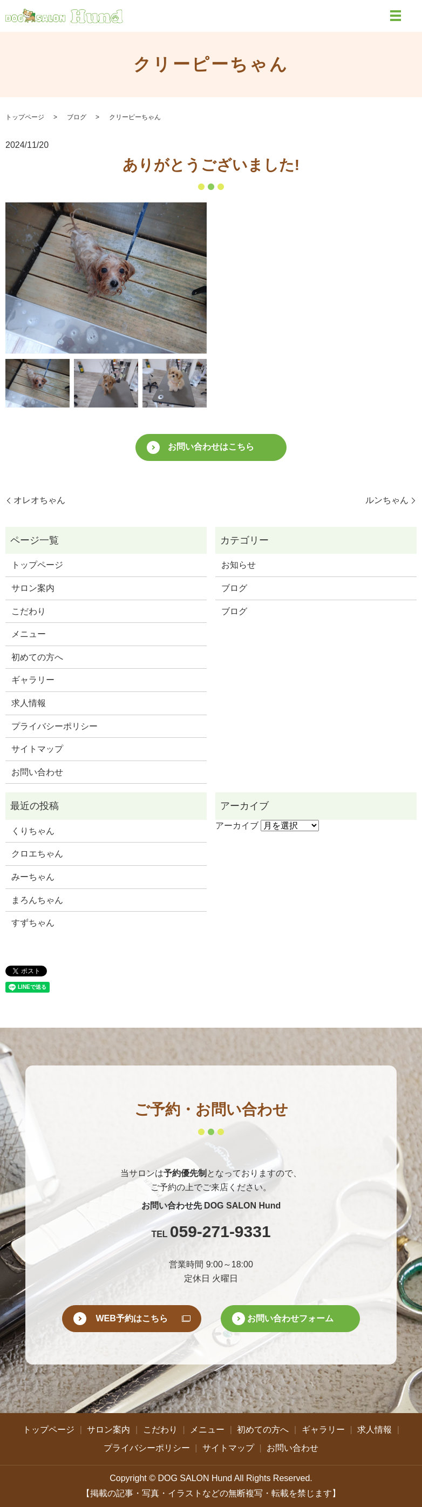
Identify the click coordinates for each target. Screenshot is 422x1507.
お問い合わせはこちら (211, 446)
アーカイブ (236, 825)
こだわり (28, 611)
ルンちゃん (387, 500)
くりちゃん (33, 831)
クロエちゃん (37, 853)
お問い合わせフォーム (290, 1318)
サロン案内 (33, 588)
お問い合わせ (37, 772)
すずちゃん (33, 922)
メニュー (28, 634)
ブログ (76, 117)
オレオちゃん (39, 500)
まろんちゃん (37, 900)
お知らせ (238, 564)
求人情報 (28, 703)
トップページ (24, 117)
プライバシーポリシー (54, 726)
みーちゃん (33, 876)
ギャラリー (33, 679)
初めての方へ (37, 657)
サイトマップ (37, 749)
